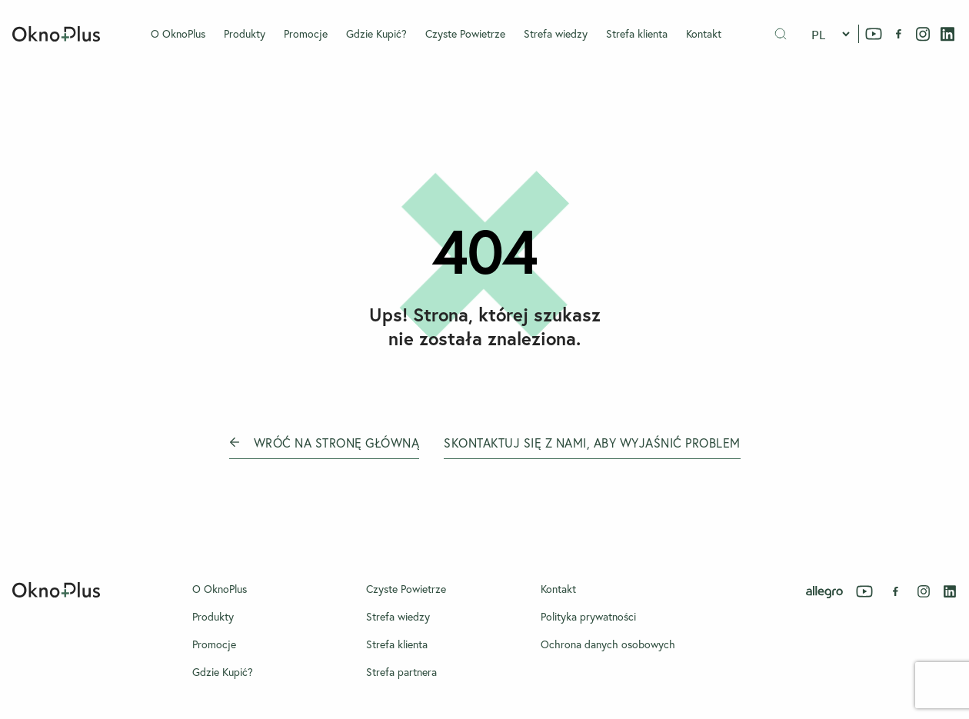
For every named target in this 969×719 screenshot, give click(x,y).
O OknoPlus (178, 33)
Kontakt (703, 33)
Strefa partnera (401, 672)
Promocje (306, 33)
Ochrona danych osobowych (608, 644)
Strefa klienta (637, 33)
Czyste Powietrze (465, 33)
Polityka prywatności (588, 617)
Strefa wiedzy (556, 33)
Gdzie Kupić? (376, 33)
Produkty (244, 33)
